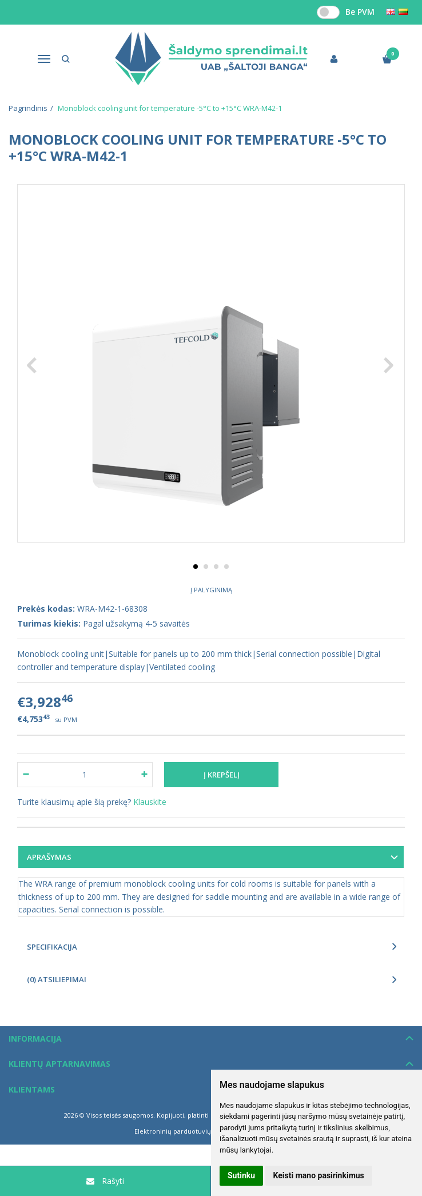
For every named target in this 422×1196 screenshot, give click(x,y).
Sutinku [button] (241, 1175)
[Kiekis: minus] (25, 774)
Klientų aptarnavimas (59, 1063)
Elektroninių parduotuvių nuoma (184, 1131)
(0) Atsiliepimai (56, 979)
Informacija (35, 1038)
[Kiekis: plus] (144, 774)
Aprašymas (49, 857)
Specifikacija (52, 947)
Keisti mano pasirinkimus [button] (318, 1175)
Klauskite (149, 801)
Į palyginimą (211, 589)
